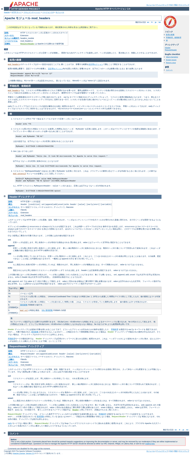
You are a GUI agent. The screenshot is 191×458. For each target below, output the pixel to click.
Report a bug (171, 63)
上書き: (11, 210)
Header (168, 48)
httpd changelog (172, 57)
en (148, 22)
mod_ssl (24, 310)
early (10, 423)
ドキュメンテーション (31, 12)
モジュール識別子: (12, 38)
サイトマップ (184, 5)
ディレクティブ (162, 5)
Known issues (171, 60)
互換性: (7, 44)
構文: (10, 204)
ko (159, 22)
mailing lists (150, 444)
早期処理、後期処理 (173, 37)
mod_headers (14, 64)
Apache (7, 12)
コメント (169, 70)
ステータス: (9, 35)
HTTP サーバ (17, 12)
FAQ (171, 5)
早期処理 (114, 329)
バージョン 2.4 (48, 12)
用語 (176, 5)
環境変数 (23, 305)
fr (152, 22)
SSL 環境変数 (47, 310)
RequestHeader (27, 44)
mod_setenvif (19, 174)
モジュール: (13, 215)
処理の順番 (170, 35)
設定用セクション (96, 64)
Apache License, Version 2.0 (23, 453)
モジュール (150, 5)
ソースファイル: (11, 41)
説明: (6, 33)
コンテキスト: (14, 207)
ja (155, 22)
